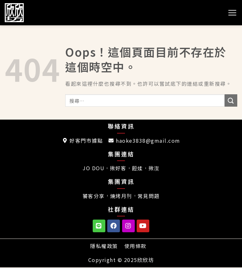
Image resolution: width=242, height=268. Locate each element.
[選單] (232, 13)
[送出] (231, 100)
